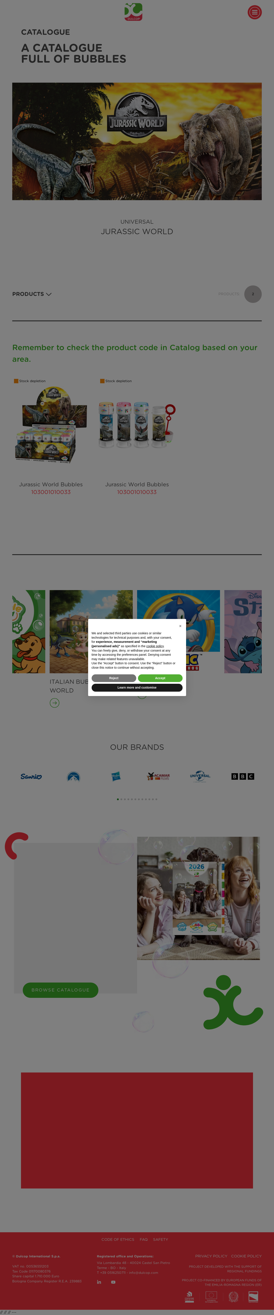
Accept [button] (160, 678)
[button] (180, 625)
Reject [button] (113, 678)
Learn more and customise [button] (136, 687)
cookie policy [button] (155, 646)
